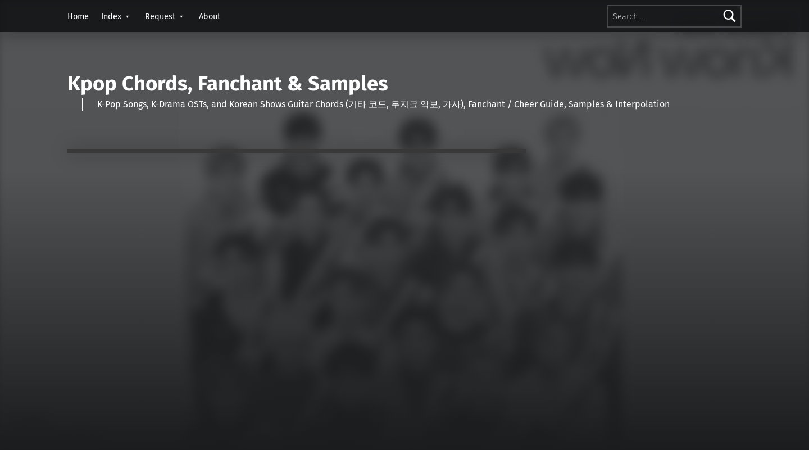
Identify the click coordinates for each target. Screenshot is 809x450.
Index (111, 16)
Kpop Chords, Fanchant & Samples (227, 83)
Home (78, 16)
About (209, 16)
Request (160, 16)
